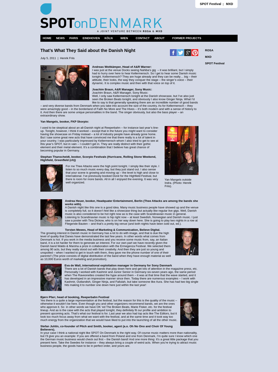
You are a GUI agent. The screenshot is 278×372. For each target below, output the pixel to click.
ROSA (209, 50)
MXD (229, 4)
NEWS (60, 38)
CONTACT (143, 38)
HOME (47, 38)
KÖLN (108, 38)
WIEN (124, 38)
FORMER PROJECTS (186, 38)
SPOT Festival (210, 4)
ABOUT (159, 38)
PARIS (73, 38)
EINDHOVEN (91, 38)
